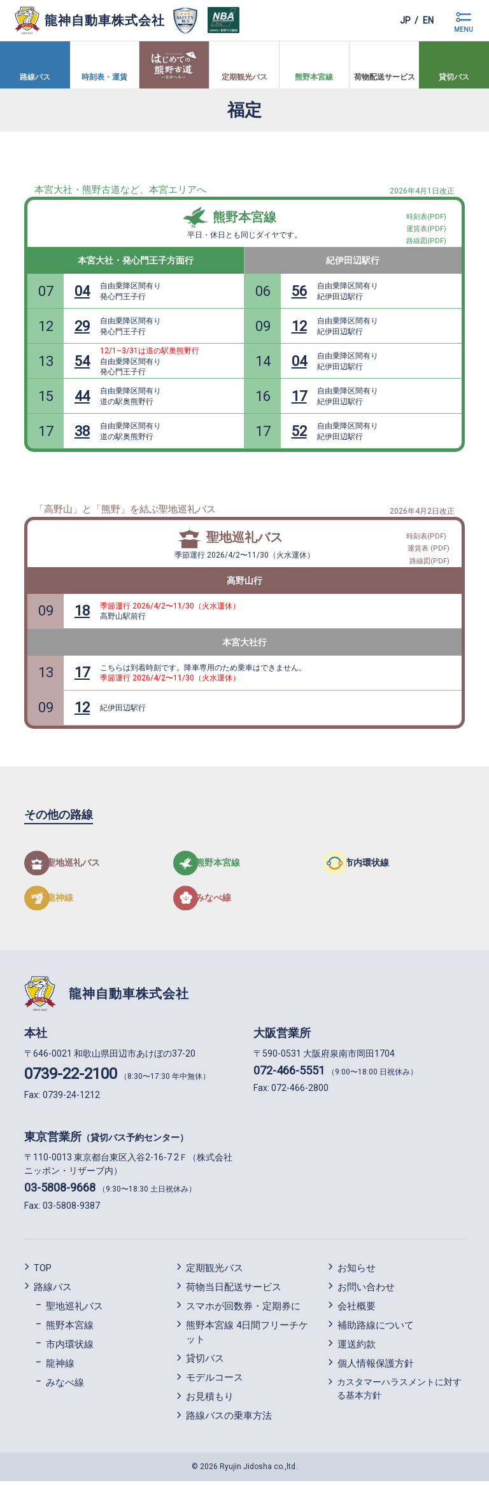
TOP (43, 1271)
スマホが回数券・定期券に (243, 1310)
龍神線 (60, 1367)
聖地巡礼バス (244, 537)
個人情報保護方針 (375, 1367)
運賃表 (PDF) (429, 543)
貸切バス (205, 1363)
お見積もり (210, 1401)
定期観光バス (214, 1271)
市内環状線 (70, 1348)
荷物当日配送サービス (233, 1291)
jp (395, 20)
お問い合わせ (366, 1291)
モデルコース (214, 1382)
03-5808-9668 (60, 1192)
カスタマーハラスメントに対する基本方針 (399, 1392)
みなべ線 (65, 1386)
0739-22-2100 (70, 1078)
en (425, 20)
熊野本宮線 (244, 217)
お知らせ (356, 1271)
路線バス (53, 1291)
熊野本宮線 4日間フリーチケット (247, 1336)
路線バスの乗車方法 (229, 1420)
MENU (463, 29)
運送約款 (356, 1348)
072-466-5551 (289, 1074)
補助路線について (375, 1329)
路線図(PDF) (430, 558)
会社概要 (356, 1310)
